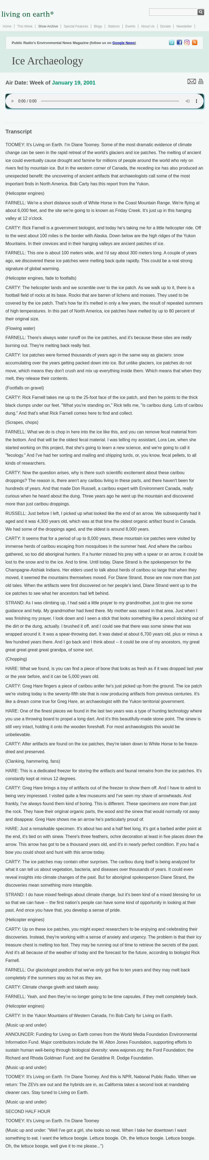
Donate (165, 26)
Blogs (98, 26)
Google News (123, 43)
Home (7, 26)
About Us (147, 26)
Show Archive (48, 26)
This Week (24, 26)
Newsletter (184, 26)
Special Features (76, 26)
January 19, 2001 (74, 83)
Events (130, 26)
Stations (113, 26)
